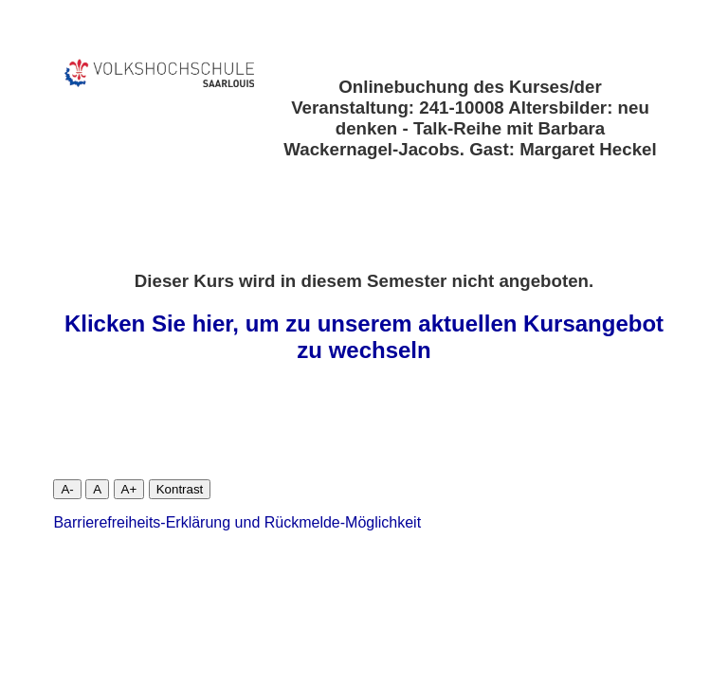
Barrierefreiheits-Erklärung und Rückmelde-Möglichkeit (237, 522)
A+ (129, 489)
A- (67, 489)
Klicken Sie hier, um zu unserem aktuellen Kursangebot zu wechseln (364, 337)
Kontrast (180, 489)
